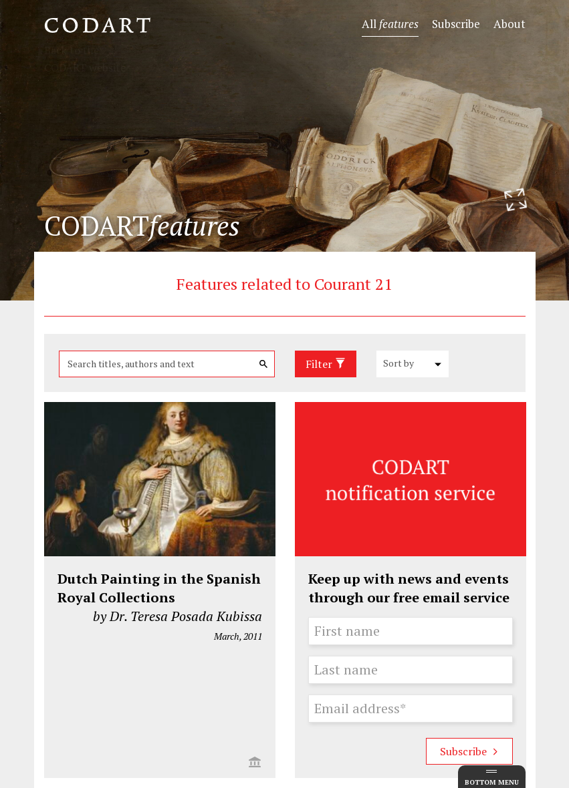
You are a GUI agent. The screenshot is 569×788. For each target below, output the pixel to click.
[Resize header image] (515, 199)
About (509, 23)
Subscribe (456, 23)
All (390, 23)
